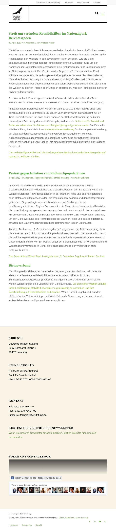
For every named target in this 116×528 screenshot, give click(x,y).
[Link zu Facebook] (89, 521)
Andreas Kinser (47, 43)
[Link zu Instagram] (94, 521)
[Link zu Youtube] (99, 521)
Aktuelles (69, 2)
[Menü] (102, 14)
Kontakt (97, 2)
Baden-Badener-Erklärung (60, 129)
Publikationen (83, 2)
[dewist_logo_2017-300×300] (19, 14)
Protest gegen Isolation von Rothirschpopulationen (47, 173)
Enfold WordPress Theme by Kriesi (73, 518)
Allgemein (30, 43)
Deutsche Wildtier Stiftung (48, 2)
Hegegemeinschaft (42, 178)
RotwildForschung (61, 178)
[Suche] (95, 14)
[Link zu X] (104, 521)
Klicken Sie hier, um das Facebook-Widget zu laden (36, 477)
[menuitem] (48, 2)
